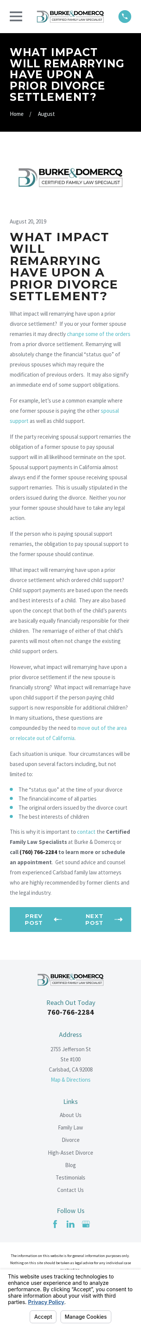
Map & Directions (71, 1079)
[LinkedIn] (70, 1224)
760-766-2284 (70, 1012)
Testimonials (70, 1177)
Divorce (71, 1139)
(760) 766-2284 (38, 852)
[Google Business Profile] (86, 1224)
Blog (70, 1165)
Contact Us (70, 1189)
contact (86, 831)
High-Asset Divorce (70, 1152)
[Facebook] (55, 1224)
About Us (71, 1115)
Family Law (70, 1127)
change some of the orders (98, 333)
